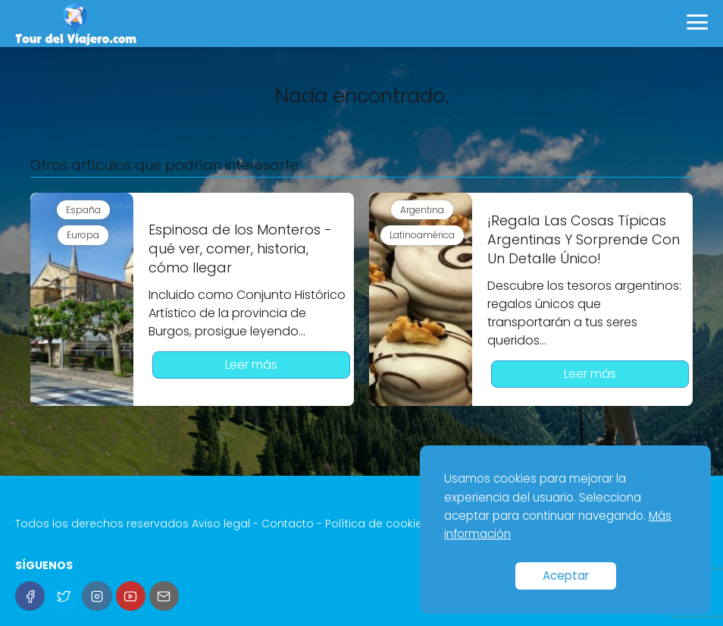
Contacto (287, 523)
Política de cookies (376, 523)
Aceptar (566, 576)
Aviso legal (221, 523)
